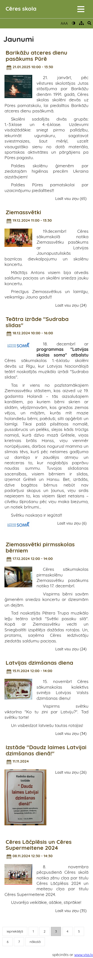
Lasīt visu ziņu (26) (71, 772)
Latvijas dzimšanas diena (39, 663)
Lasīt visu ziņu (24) (71, 305)
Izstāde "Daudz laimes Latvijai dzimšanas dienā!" (46, 750)
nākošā (35, 942)
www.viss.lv (83, 954)
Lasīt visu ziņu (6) (72, 523)
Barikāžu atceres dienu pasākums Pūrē (36, 56)
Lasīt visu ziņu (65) (71, 198)
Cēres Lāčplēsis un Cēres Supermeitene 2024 (39, 845)
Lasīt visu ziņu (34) (71, 733)
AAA (64, 23)
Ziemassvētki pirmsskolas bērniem (40, 547)
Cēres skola (21, 8)
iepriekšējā (15, 931)
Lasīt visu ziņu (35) (71, 910)
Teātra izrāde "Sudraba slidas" (37, 322)
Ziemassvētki (23, 212)
